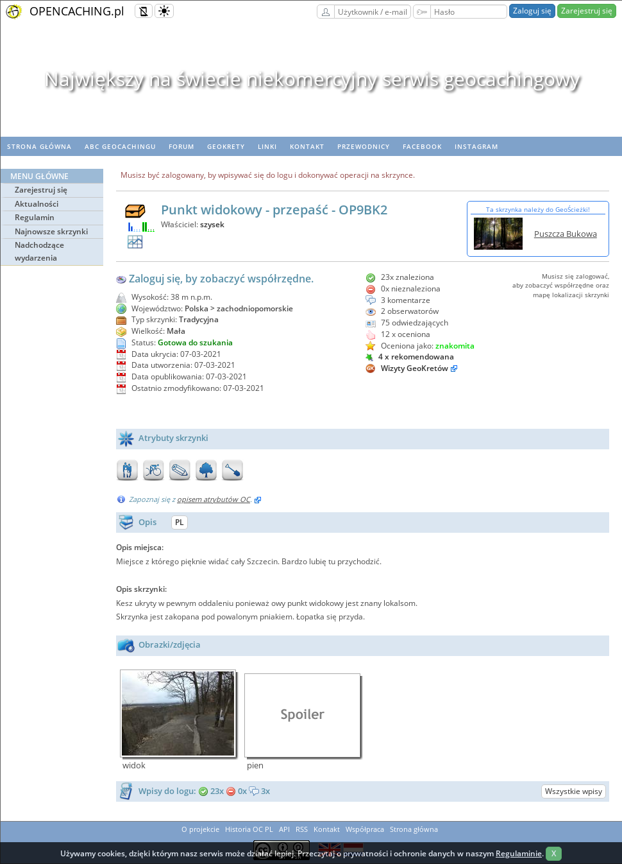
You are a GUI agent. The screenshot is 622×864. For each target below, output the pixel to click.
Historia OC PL (249, 829)
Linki (267, 146)
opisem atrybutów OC (213, 499)
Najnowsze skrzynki (51, 231)
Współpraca (365, 829)
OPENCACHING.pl (76, 11)
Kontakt (307, 146)
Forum (181, 146)
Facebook (422, 146)
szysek (212, 224)
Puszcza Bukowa (565, 233)
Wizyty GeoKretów (414, 368)
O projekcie (200, 829)
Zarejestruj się (586, 10)
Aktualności (36, 203)
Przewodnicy (363, 146)
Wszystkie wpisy (573, 791)
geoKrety (226, 146)
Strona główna (39, 146)
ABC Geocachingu (120, 146)
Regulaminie (519, 853)
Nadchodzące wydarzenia (39, 251)
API (284, 829)
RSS (302, 829)
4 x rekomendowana (410, 356)
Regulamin (35, 217)
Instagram (476, 146)
